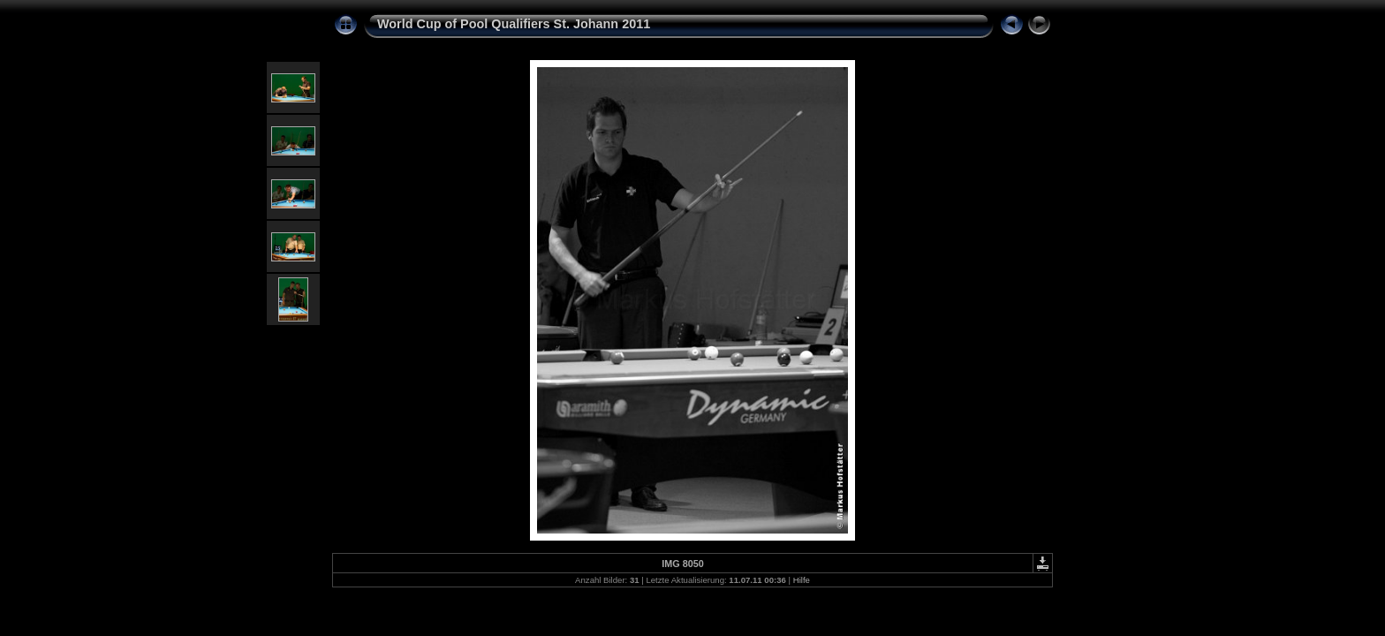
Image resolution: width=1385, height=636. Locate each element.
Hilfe (801, 580)
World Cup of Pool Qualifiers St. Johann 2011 (513, 24)
